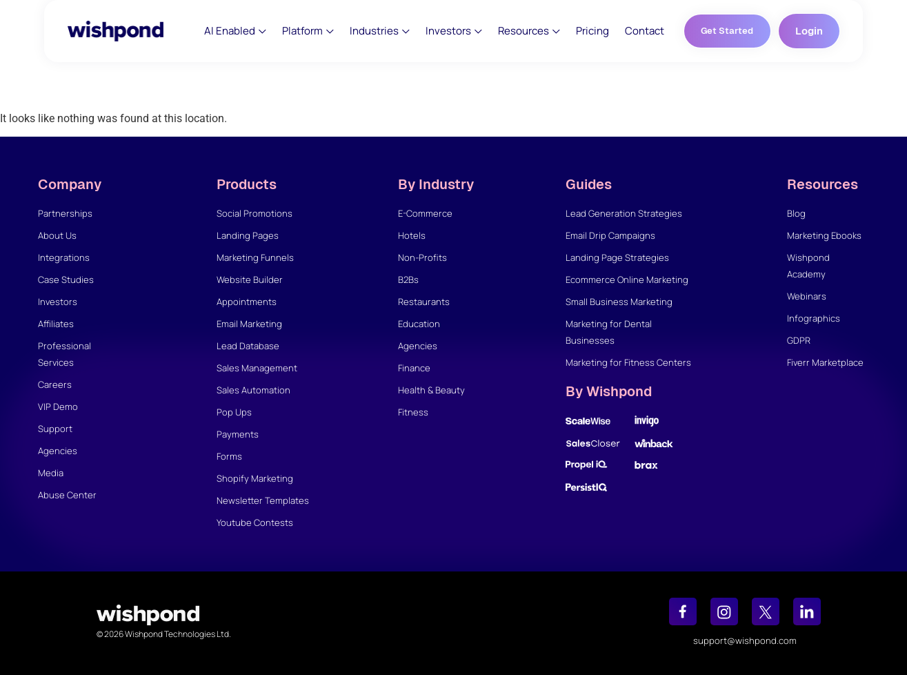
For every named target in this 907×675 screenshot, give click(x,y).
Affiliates (56, 323)
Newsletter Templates (263, 500)
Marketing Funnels (255, 257)
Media (50, 473)
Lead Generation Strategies (624, 213)
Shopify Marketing (255, 478)
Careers (55, 384)
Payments (238, 434)
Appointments (247, 301)
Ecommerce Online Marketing (627, 279)
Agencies (57, 450)
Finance (414, 368)
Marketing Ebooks (824, 235)
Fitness (413, 412)
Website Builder (250, 279)
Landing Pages (248, 235)
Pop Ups (234, 412)
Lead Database (248, 346)
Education (419, 323)
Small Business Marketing (619, 301)
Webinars (806, 296)
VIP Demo (58, 406)
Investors (57, 301)
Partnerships (65, 213)
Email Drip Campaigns (610, 235)
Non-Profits (422, 257)
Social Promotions (254, 213)
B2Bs (408, 279)
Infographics (813, 318)
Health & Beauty (431, 390)
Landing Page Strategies (617, 257)
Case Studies (66, 279)
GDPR (798, 340)
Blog (796, 213)
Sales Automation (253, 390)
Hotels (412, 235)
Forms (229, 456)
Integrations (64, 257)
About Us (57, 235)
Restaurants (424, 301)
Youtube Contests (255, 522)
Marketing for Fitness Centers (628, 362)
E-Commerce (425, 213)
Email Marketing (249, 323)
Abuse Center (67, 495)
